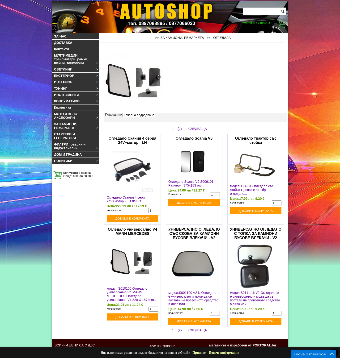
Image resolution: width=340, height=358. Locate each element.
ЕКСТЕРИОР (76, 76)
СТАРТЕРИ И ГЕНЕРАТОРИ (65, 136)
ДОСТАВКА (63, 43)
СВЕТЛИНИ (76, 69)
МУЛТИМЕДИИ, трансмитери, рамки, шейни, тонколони (76, 59)
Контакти (61, 49)
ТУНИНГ (76, 88)
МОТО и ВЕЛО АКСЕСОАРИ (76, 116)
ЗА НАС (60, 36)
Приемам (199, 352)
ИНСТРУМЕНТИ (76, 95)
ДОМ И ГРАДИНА (68, 154)
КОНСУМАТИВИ (76, 101)
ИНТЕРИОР (76, 82)
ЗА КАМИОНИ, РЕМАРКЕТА (76, 126)
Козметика (62, 107)
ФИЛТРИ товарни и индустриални (76, 146)
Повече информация (224, 352)
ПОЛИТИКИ (76, 161)
